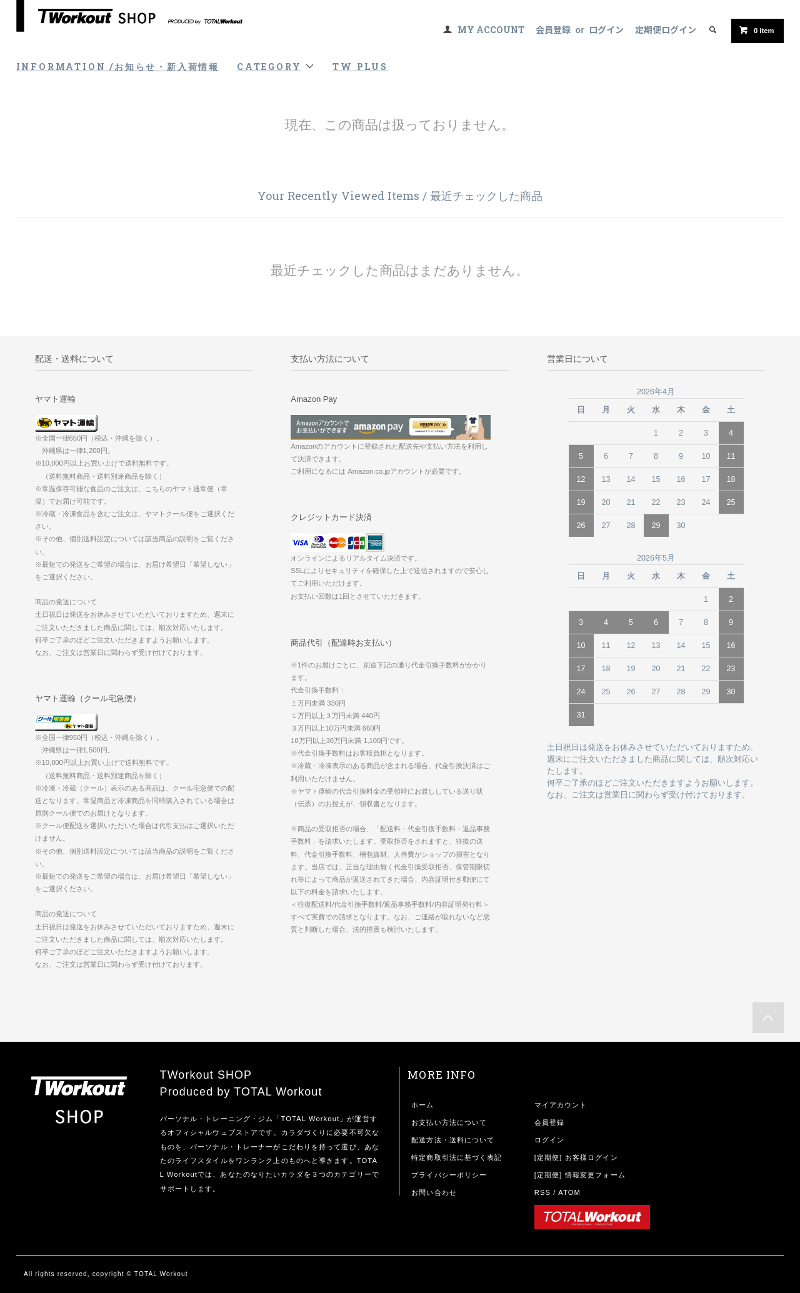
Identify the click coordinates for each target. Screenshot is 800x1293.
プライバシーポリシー (449, 1175)
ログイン (606, 30)
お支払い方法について (449, 1122)
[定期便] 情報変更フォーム (580, 1175)
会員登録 (553, 30)
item (756, 30)
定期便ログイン (665, 30)
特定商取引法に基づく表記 (456, 1157)
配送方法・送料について (452, 1140)
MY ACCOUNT (491, 30)
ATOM (569, 1192)
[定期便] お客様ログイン (576, 1157)
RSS (542, 1192)
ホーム (422, 1105)
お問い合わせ (434, 1192)
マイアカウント (561, 1105)
